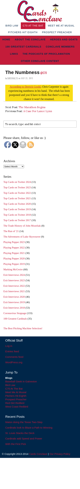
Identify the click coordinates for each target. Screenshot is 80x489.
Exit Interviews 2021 (14, 291)
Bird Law (11, 25)
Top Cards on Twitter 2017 (17, 220)
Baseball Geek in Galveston (21, 381)
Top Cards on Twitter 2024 (17, 182)
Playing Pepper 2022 (14, 247)
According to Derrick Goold (25, 86)
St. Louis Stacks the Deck (19, 433)
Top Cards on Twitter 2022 (17, 193)
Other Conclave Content (40, 61)
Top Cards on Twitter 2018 (17, 214)
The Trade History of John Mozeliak (22, 225)
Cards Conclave (38, 453)
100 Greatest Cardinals (23, 46)
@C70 (43, 73)
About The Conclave (30, 39)
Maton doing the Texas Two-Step (23, 422)
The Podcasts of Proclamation (46, 53)
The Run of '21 (11, 231)
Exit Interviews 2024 (14, 275)
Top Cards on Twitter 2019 (17, 209)
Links (14, 53)
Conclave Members (60, 46)
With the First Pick (15, 444)
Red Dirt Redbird (14, 403)
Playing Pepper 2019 (14, 264)
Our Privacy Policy (59, 453)
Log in (8, 345)
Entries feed (12, 351)
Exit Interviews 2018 (14, 307)
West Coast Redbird (16, 406)
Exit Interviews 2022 (14, 285)
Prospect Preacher (57, 32)
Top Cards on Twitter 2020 (17, 203)
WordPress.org (13, 362)
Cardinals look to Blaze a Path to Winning (28, 427)
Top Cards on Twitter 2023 (17, 187)
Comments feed (14, 356)
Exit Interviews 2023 (14, 280)
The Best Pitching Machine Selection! (22, 328)
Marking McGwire (13, 269)
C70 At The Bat (33, 25)
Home (6, 39)
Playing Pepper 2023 (14, 242)
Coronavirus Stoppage (14, 313)
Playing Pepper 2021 (14, 253)
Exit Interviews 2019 (14, 302)
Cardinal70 (12, 78)
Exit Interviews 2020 (14, 296)
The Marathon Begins (32, 107)
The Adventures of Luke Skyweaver (21, 236)
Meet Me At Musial (61, 25)
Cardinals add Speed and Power (23, 438)
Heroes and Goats (64, 39)
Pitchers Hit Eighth (23, 32)
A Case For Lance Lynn (37, 111)
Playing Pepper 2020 (14, 258)
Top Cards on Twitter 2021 (17, 198)
